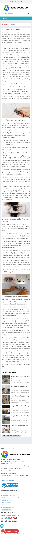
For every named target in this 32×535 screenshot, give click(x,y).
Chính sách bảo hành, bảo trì (9, 505)
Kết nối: (3, 518)
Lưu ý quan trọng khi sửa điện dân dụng (19, 426)
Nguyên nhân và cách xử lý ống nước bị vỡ (20, 406)
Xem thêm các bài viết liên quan (11, 435)
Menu (5, 18)
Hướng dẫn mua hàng (7, 493)
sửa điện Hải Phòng (17, 79)
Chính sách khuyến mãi (8, 507)
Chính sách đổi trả (6, 500)
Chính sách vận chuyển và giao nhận (11, 497)
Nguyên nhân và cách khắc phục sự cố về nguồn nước (20, 416)
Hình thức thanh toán (7, 502)
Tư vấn (13, 24)
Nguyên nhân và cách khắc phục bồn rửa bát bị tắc (20, 376)
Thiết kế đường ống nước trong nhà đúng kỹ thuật (20, 396)
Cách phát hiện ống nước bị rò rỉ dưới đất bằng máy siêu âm (20, 386)
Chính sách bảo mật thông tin (9, 495)
